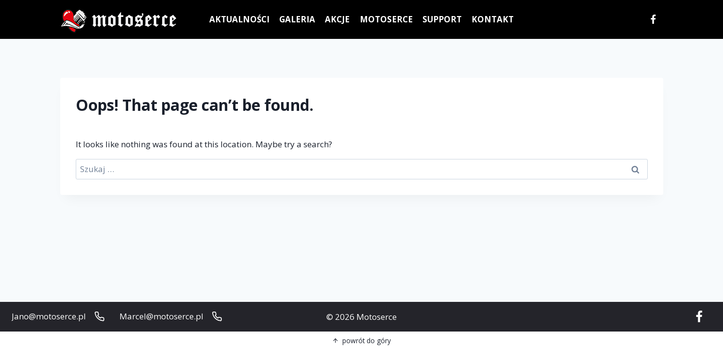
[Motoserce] (121, 19)
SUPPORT (442, 19)
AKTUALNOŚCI (239, 19)
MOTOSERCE (386, 19)
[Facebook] (653, 20)
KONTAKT (492, 19)
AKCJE (337, 19)
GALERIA (297, 19)
